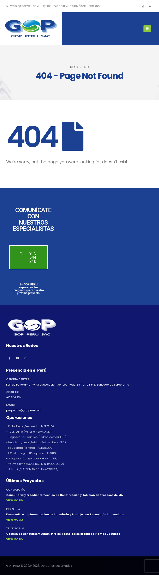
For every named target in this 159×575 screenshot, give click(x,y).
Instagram (17, 358)
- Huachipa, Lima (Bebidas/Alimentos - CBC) (36, 442)
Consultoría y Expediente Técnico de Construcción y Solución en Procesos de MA (64, 495)
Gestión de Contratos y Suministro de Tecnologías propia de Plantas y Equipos (63, 534)
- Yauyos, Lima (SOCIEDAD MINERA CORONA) (35, 464)
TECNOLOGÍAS (15, 528)
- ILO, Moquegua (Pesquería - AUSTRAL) (32, 453)
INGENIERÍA (13, 509)
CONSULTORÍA (15, 489)
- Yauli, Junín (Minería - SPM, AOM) (29, 431)
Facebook (10, 358)
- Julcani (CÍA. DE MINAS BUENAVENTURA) (32, 469)
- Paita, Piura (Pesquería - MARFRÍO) (30, 426)
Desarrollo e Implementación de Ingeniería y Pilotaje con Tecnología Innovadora (65, 514)
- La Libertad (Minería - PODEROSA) (29, 448)
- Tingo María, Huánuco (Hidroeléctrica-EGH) (36, 437)
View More (14, 500)
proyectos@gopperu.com (24, 410)
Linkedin (25, 358)
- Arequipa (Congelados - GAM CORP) (31, 458)
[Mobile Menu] (147, 28)
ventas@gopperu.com (22, 6)
